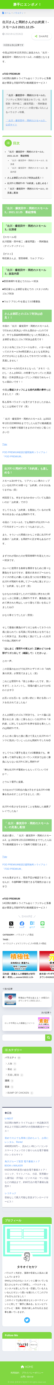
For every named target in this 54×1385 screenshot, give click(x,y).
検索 (48, 1037)
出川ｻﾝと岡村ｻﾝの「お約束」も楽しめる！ (28, 183)
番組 (31, 934)
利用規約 (15, 1373)
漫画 (9, 1081)
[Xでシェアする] (11, 925)
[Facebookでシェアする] (21, 925)
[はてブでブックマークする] (32, 925)
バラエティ (21, 934)
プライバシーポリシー (32, 1373)
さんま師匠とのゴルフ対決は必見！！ (25, 178)
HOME (27, 1367)
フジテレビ (24, 943)
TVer (4, 444)
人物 (12, 1063)
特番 (36, 943)
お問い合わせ (27, 1377)
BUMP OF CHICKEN (20, 1093)
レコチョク (10, 1193)
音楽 (9, 1087)
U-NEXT (9, 1118)
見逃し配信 (15, 1075)
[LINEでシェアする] (42, 925)
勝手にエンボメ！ (27, 4)
